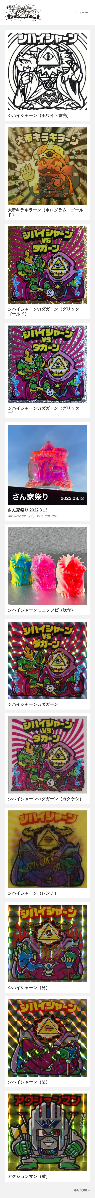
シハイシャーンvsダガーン (33, 704)
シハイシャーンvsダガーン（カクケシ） (45, 798)
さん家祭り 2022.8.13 (27, 510)
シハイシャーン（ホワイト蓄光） (39, 115)
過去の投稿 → (81, 1190)
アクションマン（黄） (29, 1176)
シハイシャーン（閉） (29, 1081)
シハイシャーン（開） (29, 987)
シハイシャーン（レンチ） (33, 893)
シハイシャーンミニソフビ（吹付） (41, 610)
